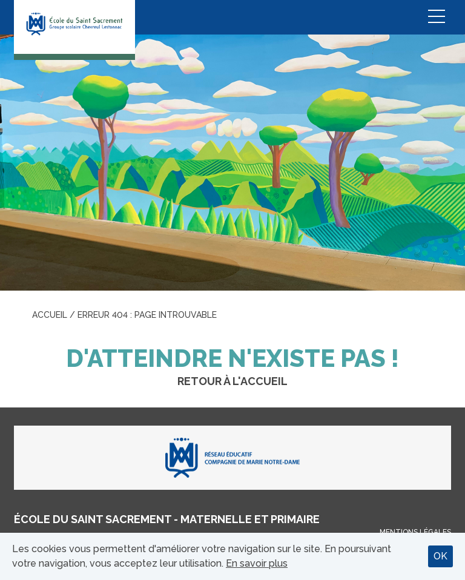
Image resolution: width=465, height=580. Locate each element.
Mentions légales (415, 532)
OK (440, 556)
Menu (436, 17)
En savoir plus (257, 563)
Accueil (49, 315)
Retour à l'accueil (232, 381)
